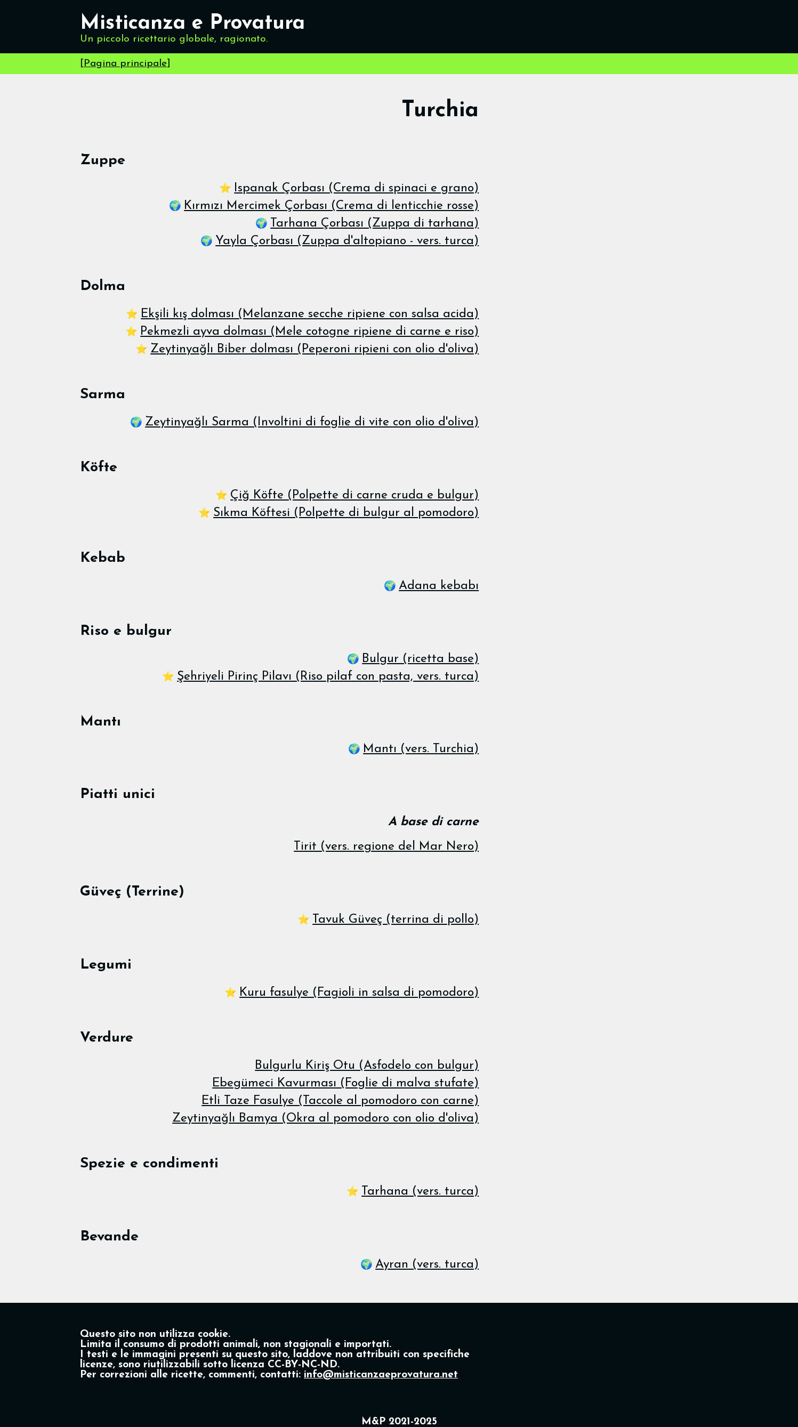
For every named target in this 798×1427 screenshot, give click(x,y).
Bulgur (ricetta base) (420, 659)
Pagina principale (125, 64)
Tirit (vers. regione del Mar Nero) (386, 847)
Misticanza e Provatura (192, 23)
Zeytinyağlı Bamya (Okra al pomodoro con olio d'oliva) (325, 1118)
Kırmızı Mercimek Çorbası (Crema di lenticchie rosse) (331, 206)
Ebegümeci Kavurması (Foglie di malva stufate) (345, 1083)
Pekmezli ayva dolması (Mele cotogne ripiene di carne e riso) (309, 332)
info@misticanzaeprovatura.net (381, 1375)
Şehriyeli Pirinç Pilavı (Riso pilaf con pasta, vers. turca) (328, 677)
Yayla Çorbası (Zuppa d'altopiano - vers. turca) (347, 241)
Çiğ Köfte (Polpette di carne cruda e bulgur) (354, 495)
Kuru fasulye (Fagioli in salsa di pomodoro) (359, 993)
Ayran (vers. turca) (427, 1265)
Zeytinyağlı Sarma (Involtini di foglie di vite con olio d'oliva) (312, 422)
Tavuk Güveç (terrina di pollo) (395, 920)
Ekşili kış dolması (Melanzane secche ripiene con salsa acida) (310, 314)
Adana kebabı (439, 586)
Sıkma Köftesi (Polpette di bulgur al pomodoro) (346, 513)
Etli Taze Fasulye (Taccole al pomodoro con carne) (340, 1101)
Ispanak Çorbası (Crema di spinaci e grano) (356, 188)
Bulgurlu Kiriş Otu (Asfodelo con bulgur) (367, 1066)
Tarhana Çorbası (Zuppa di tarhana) (374, 223)
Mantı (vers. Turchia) (421, 749)
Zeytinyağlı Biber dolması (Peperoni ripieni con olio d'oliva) (314, 349)
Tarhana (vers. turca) (420, 1192)
